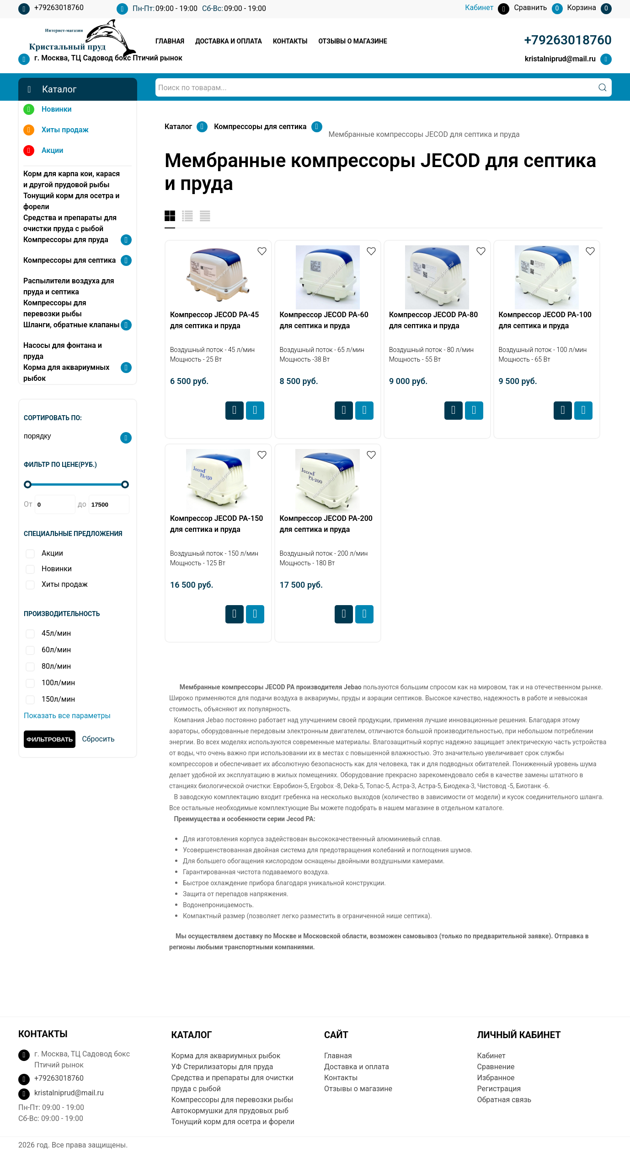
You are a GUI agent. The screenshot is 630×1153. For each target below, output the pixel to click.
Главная (169, 41)
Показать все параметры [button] (67, 715)
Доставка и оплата (228, 41)
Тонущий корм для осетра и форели (71, 201)
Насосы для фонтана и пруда (62, 351)
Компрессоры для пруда (65, 239)
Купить (255, 410)
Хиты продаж (56, 131)
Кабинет (491, 1055)
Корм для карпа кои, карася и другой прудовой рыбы (71, 179)
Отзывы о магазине (352, 41)
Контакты (290, 41)
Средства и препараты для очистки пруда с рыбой (70, 223)
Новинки (47, 110)
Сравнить (234, 410)
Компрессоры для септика (69, 260)
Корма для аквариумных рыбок (66, 373)
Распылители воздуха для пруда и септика (68, 286)
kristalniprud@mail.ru (560, 58)
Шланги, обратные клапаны (71, 324)
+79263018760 (51, 9)
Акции (43, 151)
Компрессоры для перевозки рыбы (54, 308)
